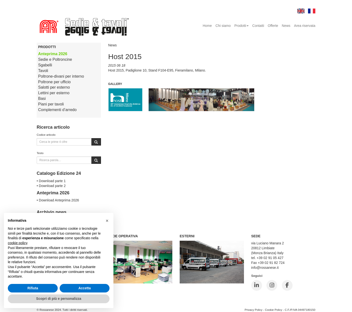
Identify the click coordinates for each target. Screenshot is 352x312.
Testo (40, 153)
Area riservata (304, 26)
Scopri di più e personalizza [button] (58, 299)
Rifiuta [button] (32, 288)
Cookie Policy (273, 309)
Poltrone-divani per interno (61, 76)
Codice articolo (46, 134)
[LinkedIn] (256, 285)
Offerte (273, 26)
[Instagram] (271, 285)
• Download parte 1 (51, 181)
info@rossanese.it (265, 268)
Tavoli (43, 71)
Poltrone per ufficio (54, 82)
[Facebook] (287, 285)
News (286, 26)
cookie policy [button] (17, 243)
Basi (42, 98)
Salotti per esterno (54, 87)
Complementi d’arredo (57, 110)
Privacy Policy (254, 309)
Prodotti (241, 26)
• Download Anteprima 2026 (58, 200)
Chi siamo (223, 26)
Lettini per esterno (53, 93)
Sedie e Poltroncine (55, 59)
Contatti (258, 26)
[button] (107, 221)
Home (207, 26)
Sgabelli (45, 65)
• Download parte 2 (51, 186)
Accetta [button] (84, 288)
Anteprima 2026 (52, 54)
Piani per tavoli (51, 104)
